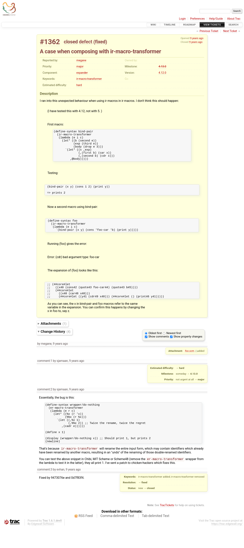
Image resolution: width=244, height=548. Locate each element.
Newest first (173, 345)
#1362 (50, 42)
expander (82, 72)
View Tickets (212, 24)
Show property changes (188, 349)
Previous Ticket (209, 31)
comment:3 (44, 490)
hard (79, 85)
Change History (55, 344)
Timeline (170, 24)
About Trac (234, 18)
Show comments (158, 349)
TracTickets (167, 526)
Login (182, 18)
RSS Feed (86, 536)
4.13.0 (162, 66)
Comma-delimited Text (117, 536)
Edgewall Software (42, 544)
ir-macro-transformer (89, 79)
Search (233, 24)
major (79, 66)
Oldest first (155, 345)
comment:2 (44, 402)
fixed (100, 42)
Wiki (153, 24)
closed (71, 42)
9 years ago (196, 38)
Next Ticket (230, 31)
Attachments (53, 336)
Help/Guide (216, 18)
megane (81, 60)
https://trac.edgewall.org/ (226, 544)
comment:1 (44, 373)
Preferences (197, 18)
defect (85, 42)
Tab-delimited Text (155, 536)
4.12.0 (162, 72)
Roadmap (189, 24)
